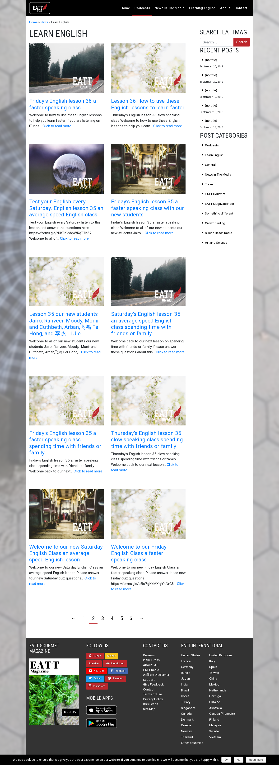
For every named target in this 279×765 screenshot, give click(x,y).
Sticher (111, 656)
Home (125, 8)
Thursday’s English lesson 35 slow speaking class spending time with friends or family (147, 439)
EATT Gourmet (215, 194)
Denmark (187, 719)
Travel (209, 184)
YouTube (96, 670)
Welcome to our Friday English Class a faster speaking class (139, 553)
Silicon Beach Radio (218, 233)
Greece (186, 725)
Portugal (215, 696)
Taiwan (214, 673)
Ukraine (214, 702)
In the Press (151, 660)
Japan (185, 678)
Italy (212, 661)
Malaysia (215, 725)
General (210, 165)
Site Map (149, 709)
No (238, 759)
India (184, 684)
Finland (214, 719)
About (225, 8)
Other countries (192, 743)
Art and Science (216, 242)
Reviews (149, 655)
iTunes (95, 656)
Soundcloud (115, 663)
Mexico (214, 684)
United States (190, 655)
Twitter (95, 678)
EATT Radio (151, 670)
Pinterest (115, 678)
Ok (226, 759)
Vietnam (215, 737)
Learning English (202, 8)
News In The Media (170, 8)
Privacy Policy (153, 699)
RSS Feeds (150, 704)
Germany (187, 667)
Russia (185, 673)
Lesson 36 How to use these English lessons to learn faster (148, 104)
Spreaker (94, 663)
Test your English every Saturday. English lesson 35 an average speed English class (66, 208)
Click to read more (56, 126)
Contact (241, 8)
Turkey (185, 702)
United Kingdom (220, 655)
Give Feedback (153, 684)
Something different (219, 213)
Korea (185, 696)
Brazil (185, 690)
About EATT (151, 665)
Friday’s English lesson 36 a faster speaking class (62, 104)
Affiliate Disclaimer (156, 674)
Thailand (187, 737)
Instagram (97, 686)
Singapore (188, 708)
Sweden (214, 731)
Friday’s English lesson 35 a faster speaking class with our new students (147, 208)
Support (149, 679)
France (186, 661)
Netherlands (217, 690)
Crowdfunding (215, 223)
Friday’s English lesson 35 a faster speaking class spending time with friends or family (65, 443)
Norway (186, 731)
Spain (213, 667)
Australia (215, 708)
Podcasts (142, 8)
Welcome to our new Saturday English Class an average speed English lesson (66, 553)
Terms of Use (152, 694)
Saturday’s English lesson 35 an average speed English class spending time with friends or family (145, 324)
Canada (186, 713)
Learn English (214, 155)
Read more (256, 759)
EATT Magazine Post (219, 203)
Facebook (118, 670)
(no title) (211, 60)
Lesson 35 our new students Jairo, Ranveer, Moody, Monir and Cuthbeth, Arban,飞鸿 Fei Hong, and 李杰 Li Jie (64, 324)
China (213, 678)
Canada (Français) (222, 713)
